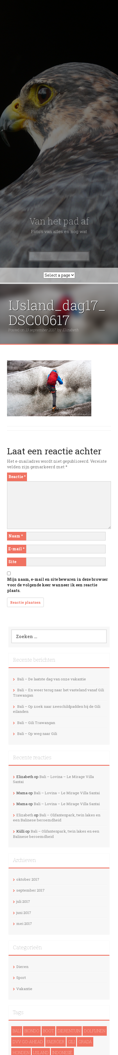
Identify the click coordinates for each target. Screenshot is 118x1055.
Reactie (17, 476)
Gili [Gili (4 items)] (71, 1041)
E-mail (16, 548)
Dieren (22, 966)
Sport (21, 977)
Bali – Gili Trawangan (36, 722)
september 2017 (30, 890)
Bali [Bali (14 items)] (17, 1030)
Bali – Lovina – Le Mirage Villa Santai (67, 792)
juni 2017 (23, 912)
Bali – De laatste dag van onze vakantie (51, 679)
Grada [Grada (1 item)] (85, 1041)
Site (12, 561)
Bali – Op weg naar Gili (37, 733)
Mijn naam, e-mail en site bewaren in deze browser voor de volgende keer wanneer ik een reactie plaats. (57, 585)
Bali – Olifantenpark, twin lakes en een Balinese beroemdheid (56, 817)
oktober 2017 (27, 879)
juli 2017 (23, 901)
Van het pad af (59, 221)
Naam (15, 536)
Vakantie (24, 988)
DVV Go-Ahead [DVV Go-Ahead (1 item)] (28, 1041)
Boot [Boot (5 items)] (48, 1030)
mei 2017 (24, 923)
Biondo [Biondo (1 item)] (31, 1030)
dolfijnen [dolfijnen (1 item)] (94, 1030)
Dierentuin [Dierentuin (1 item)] (69, 1030)
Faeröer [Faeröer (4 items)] (55, 1041)
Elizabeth (70, 329)
